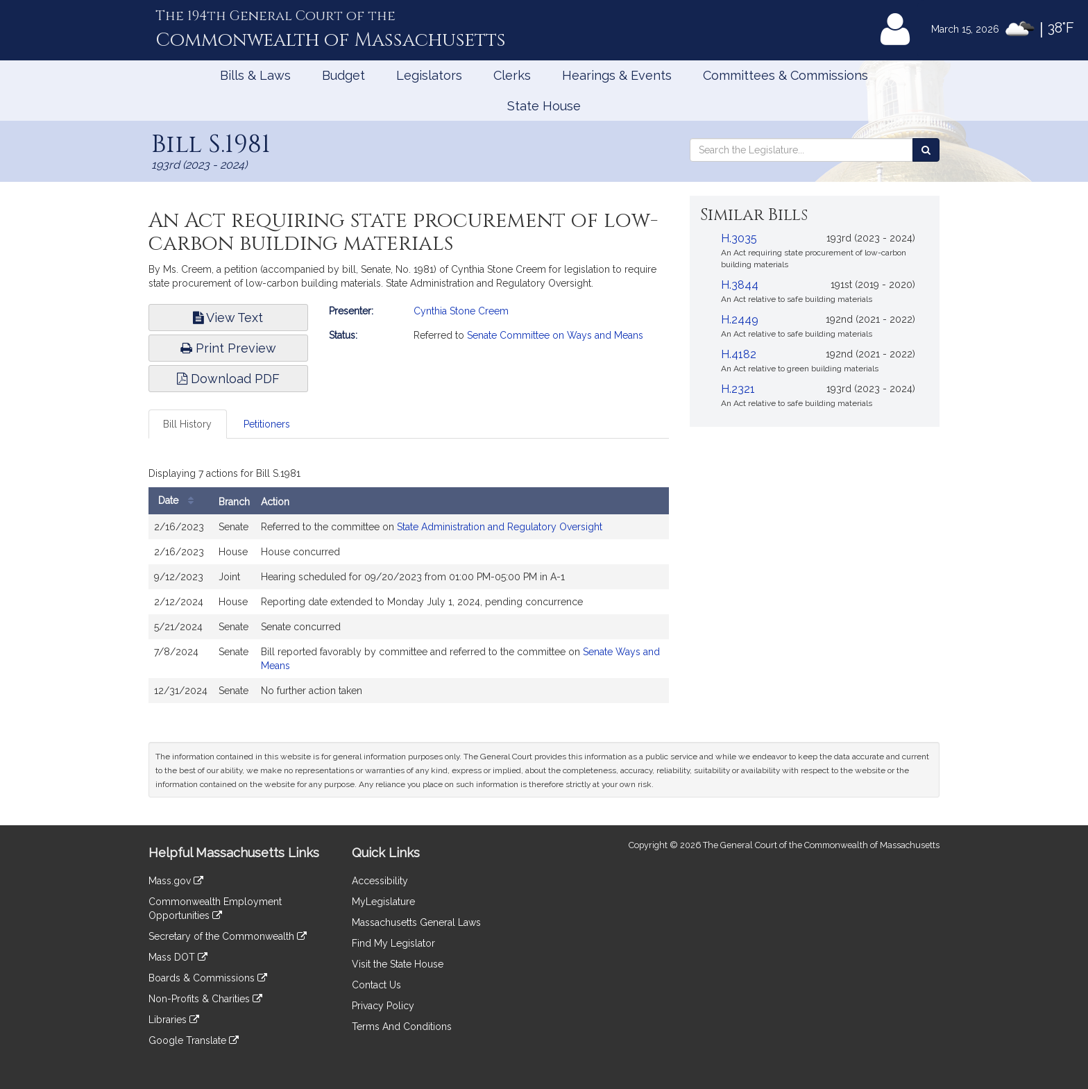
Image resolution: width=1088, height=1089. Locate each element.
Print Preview (228, 348)
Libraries (173, 1019)
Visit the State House (397, 964)
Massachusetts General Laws (416, 922)
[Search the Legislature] (926, 150)
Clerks (512, 75)
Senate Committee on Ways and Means (555, 335)
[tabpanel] (408, 586)
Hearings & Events (617, 75)
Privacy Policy (383, 1005)
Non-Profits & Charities (205, 998)
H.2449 (739, 319)
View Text (228, 317)
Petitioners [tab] (267, 424)
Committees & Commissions (785, 75)
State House (544, 106)
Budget (343, 75)
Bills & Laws (255, 75)
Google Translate (193, 1040)
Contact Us (376, 984)
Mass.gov (175, 880)
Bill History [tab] (187, 424)
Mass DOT (177, 957)
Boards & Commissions (207, 978)
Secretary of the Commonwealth (227, 936)
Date (179, 501)
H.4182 (738, 354)
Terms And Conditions (402, 1026)
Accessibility (380, 880)
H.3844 (739, 285)
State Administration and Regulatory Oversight (499, 526)
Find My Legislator (393, 943)
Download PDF (228, 378)
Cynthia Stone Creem (461, 310)
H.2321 (738, 389)
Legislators (429, 75)
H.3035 (739, 238)
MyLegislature (383, 901)
